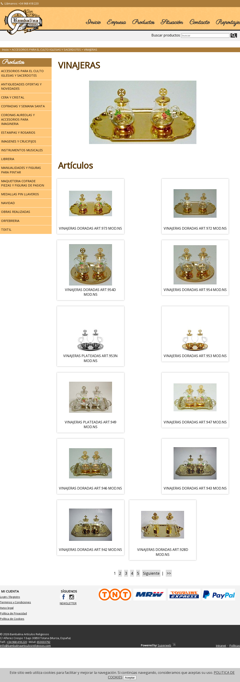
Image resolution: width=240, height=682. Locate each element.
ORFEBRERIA (10, 221)
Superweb (164, 657)
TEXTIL (6, 229)
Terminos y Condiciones (15, 614)
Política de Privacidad (13, 625)
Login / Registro (10, 609)
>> (169, 585)
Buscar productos (165, 35)
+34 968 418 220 (28, 3)
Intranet (221, 657)
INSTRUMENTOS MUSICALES (22, 150)
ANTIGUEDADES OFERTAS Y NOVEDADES (21, 86)
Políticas (234, 657)
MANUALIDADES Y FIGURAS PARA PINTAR (21, 170)
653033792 (43, 654)
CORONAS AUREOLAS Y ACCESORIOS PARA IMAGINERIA (18, 119)
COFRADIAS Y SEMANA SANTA (23, 106)
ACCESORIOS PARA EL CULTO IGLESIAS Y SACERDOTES (22, 73)
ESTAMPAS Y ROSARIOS (18, 132)
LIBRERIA (7, 159)
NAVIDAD (8, 203)
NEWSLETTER (68, 615)
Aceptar (130, 677)
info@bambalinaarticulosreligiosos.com (25, 657)
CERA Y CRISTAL (12, 97)
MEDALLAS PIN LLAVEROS (20, 194)
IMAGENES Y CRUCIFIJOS (18, 141)
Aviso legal (7, 619)
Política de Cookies (12, 630)
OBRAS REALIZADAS (15, 212)
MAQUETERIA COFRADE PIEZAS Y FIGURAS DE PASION (22, 183)
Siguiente (151, 585)
